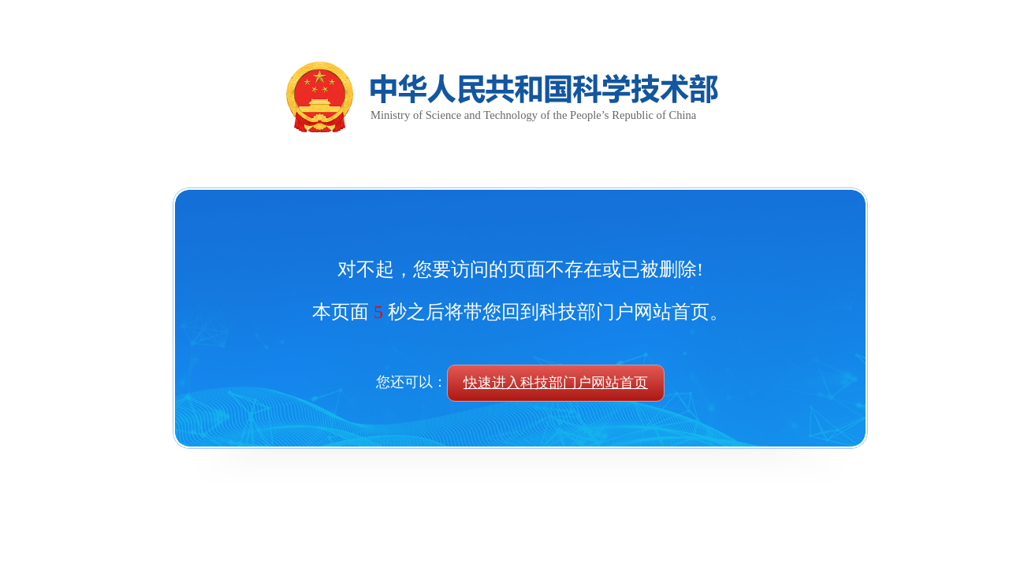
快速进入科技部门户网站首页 (556, 383)
